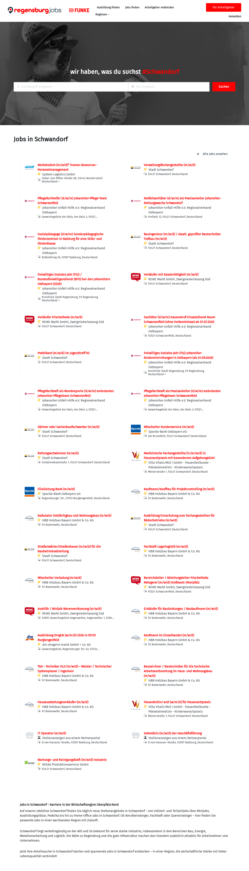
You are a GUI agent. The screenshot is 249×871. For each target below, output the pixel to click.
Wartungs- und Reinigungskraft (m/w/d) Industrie (72, 760)
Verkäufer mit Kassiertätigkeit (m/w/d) (171, 274)
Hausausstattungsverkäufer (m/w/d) (63, 702)
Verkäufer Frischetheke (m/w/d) (60, 317)
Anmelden (235, 16)
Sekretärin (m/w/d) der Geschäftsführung (173, 733)
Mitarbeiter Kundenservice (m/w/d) (169, 427)
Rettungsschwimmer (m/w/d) (58, 453)
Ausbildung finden (108, 7)
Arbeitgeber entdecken (159, 7)
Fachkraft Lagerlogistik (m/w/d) (166, 546)
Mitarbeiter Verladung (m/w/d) (59, 578)
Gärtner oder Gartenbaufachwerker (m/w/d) (68, 427)
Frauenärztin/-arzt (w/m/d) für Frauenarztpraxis (177, 702)
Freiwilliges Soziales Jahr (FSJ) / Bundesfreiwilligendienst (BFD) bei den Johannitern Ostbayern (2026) (74, 279)
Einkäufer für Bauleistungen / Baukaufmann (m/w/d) (181, 609)
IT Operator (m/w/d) (52, 733)
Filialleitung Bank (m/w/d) (56, 489)
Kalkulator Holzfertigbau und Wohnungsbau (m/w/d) (74, 515)
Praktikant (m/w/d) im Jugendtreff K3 (63, 353)
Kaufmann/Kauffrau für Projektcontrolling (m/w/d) (179, 489)
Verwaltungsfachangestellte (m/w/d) (169, 165)
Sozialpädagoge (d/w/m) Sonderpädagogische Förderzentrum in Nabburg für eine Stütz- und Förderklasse (70, 238)
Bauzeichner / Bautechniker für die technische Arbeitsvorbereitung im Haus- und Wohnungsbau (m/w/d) (178, 671)
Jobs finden (132, 7)
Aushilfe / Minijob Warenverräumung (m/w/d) (69, 609)
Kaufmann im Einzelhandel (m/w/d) (169, 635)
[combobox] (71, 87)
